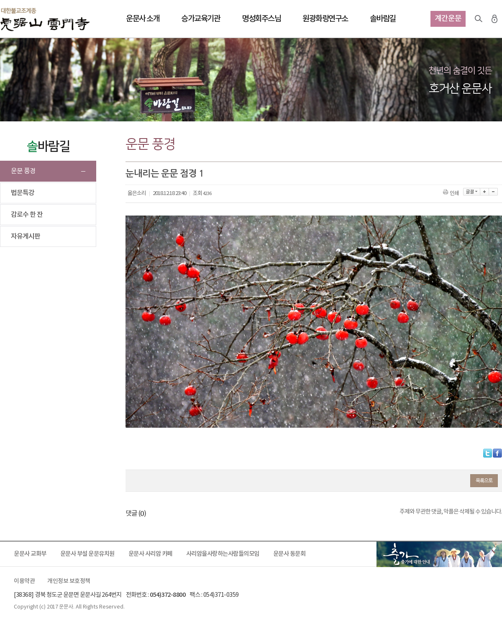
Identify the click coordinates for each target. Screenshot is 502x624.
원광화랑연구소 (325, 18)
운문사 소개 (142, 18)
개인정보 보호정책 (68, 581)
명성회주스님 (261, 18)
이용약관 (24, 581)
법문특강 (22, 193)
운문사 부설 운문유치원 (87, 553)
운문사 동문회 (289, 553)
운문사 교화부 (30, 553)
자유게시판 (25, 236)
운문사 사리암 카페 (150, 553)
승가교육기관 (200, 18)
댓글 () (136, 513)
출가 (439, 554)
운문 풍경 (23, 171)
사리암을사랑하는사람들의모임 (222, 553)
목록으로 (484, 480)
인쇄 (451, 193)
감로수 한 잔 (27, 214)
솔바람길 (383, 18)
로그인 (494, 18)
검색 (478, 18)
